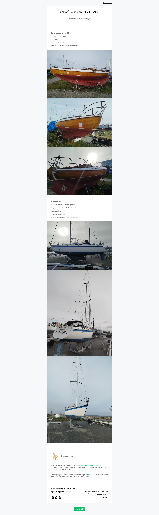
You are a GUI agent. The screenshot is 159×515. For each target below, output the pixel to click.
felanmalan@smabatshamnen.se (89, 465)
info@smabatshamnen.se (59, 493)
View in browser (107, 3)
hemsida (91, 475)
